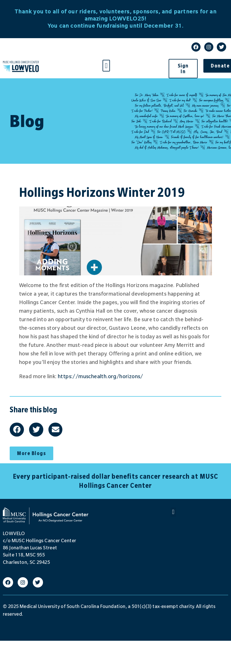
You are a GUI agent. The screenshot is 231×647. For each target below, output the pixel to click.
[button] (106, 66)
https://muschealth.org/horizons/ (100, 376)
